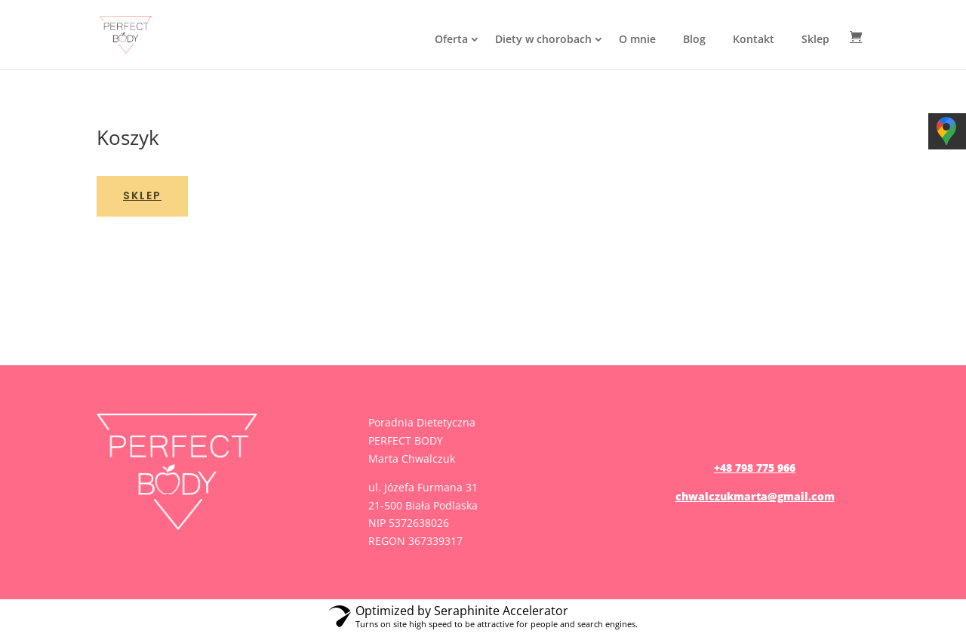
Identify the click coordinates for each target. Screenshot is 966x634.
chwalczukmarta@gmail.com (755, 496)
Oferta (451, 39)
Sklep (815, 39)
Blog (694, 39)
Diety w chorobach (543, 39)
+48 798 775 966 (754, 467)
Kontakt (753, 39)
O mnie (637, 39)
